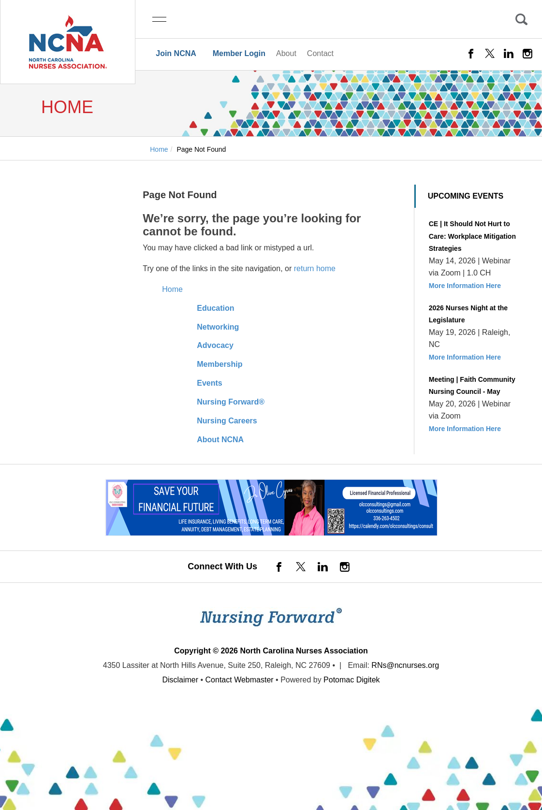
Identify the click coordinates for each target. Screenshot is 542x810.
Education (215, 308)
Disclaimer (180, 680)
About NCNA (220, 439)
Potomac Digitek (351, 680)
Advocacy (215, 345)
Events (209, 383)
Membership (219, 364)
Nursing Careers (227, 421)
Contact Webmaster (239, 680)
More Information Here (465, 285)
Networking (218, 327)
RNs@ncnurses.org (405, 665)
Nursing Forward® (230, 402)
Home (172, 289)
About (286, 53)
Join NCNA (176, 53)
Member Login (239, 53)
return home (315, 268)
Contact (320, 53)
